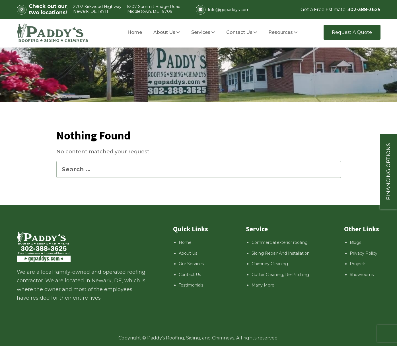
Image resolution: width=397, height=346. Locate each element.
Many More (263, 285)
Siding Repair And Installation (281, 253)
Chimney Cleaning (270, 263)
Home (185, 242)
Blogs (355, 242)
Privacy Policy (363, 253)
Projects (358, 263)
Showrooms (362, 274)
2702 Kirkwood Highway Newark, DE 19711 (97, 9)
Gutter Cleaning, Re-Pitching (280, 274)
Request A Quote (352, 32)
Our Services (191, 263)
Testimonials (191, 285)
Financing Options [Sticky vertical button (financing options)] (388, 171)
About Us (188, 253)
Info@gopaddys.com (223, 10)
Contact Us (190, 274)
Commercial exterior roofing (280, 242)
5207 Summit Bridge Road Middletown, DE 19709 (153, 9)
